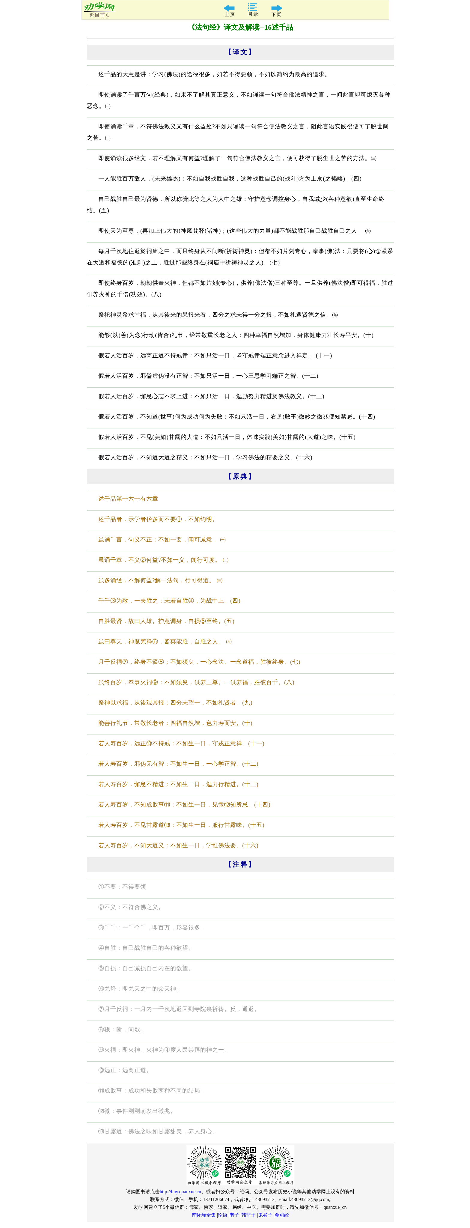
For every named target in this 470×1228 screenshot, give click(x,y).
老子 (234, 1215)
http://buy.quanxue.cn (180, 1191)
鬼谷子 (265, 1215)
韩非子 (248, 1215)
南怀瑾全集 (204, 1215)
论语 (223, 1215)
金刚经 (282, 1215)
